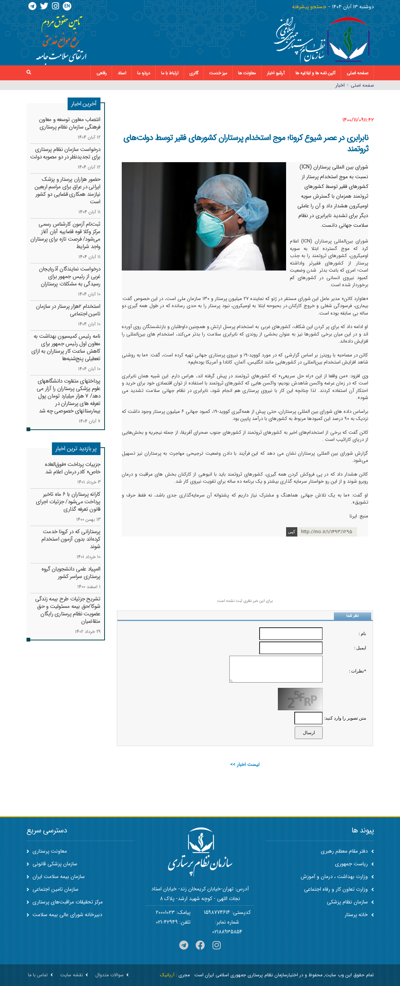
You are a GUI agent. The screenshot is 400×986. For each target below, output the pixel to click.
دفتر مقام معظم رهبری (347, 851)
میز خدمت (218, 73)
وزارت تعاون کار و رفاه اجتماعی (339, 889)
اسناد (122, 73)
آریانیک (167, 975)
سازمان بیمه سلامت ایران (56, 876)
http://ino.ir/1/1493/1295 (326, 532)
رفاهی (101, 73)
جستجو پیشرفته (309, 7)
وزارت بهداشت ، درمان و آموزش (337, 876)
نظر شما (352, 616)
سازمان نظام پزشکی (350, 902)
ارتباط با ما (169, 73)
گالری (193, 73)
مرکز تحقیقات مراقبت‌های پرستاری (65, 902)
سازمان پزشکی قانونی (52, 864)
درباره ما (143, 73)
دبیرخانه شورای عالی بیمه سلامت (64, 915)
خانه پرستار (359, 915)
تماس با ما (38, 975)
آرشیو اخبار (276, 73)
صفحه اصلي (362, 85)
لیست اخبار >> (245, 765)
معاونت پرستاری (47, 851)
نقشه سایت (71, 975)
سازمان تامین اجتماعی (52, 889)
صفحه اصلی (357, 73)
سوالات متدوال (109, 975)
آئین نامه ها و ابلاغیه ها (315, 73)
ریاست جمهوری (354, 864)
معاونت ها (247, 73)
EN (67, 6)
